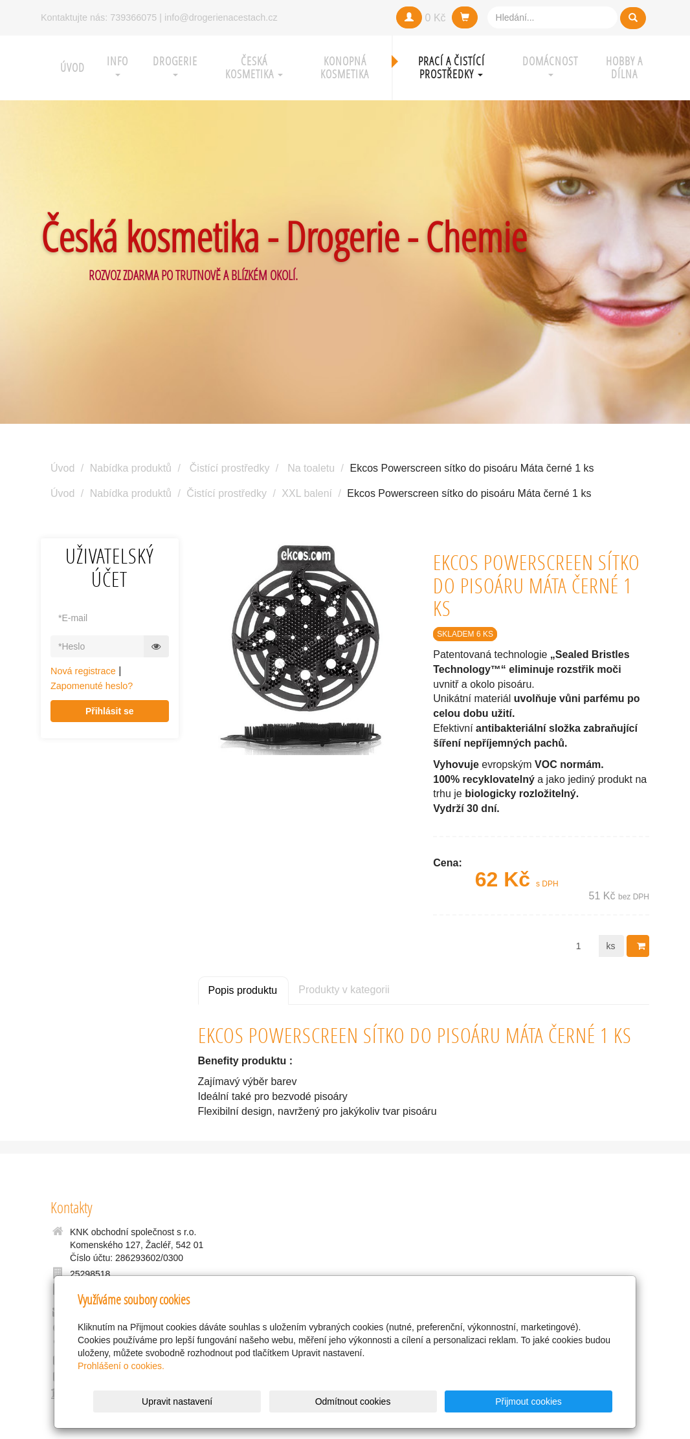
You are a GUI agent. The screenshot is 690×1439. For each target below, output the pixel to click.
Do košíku (642, 946)
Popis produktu (243, 990)
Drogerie (175, 65)
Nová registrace (83, 671)
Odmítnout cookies (456, 1401)
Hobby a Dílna (624, 68)
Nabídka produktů (131, 468)
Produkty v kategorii (344, 989)
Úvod (72, 67)
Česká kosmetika (254, 68)
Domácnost (550, 65)
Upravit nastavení (348, 1401)
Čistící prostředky (230, 468)
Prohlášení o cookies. (121, 1366)
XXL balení (307, 493)
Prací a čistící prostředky (451, 68)
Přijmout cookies (562, 1401)
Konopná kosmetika (344, 68)
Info (117, 65)
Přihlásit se (109, 711)
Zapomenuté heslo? (91, 686)
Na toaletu (311, 468)
